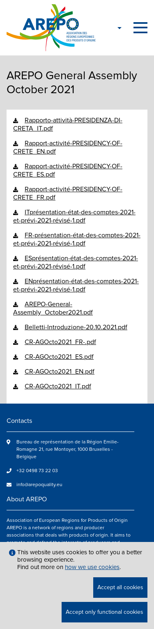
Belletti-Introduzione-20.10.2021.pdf (76, 327)
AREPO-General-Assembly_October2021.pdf (53, 308)
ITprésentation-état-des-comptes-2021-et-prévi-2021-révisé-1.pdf (74, 216)
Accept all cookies (120, 587)
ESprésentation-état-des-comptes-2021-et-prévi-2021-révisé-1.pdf (75, 262)
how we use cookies (92, 567)
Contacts (19, 421)
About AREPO (27, 499)
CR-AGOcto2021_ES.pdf (59, 357)
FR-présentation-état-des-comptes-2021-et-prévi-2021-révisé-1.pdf (76, 239)
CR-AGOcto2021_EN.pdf (59, 371)
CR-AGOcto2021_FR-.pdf (60, 342)
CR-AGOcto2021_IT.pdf (58, 386)
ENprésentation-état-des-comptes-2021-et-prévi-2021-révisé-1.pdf (76, 285)
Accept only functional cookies (104, 611)
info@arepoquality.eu (39, 485)
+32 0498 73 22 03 (37, 471)
